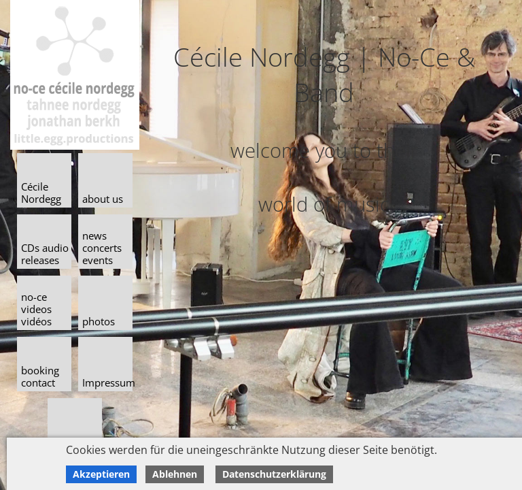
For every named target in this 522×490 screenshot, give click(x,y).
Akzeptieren (101, 474)
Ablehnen (174, 474)
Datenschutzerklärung (274, 474)
